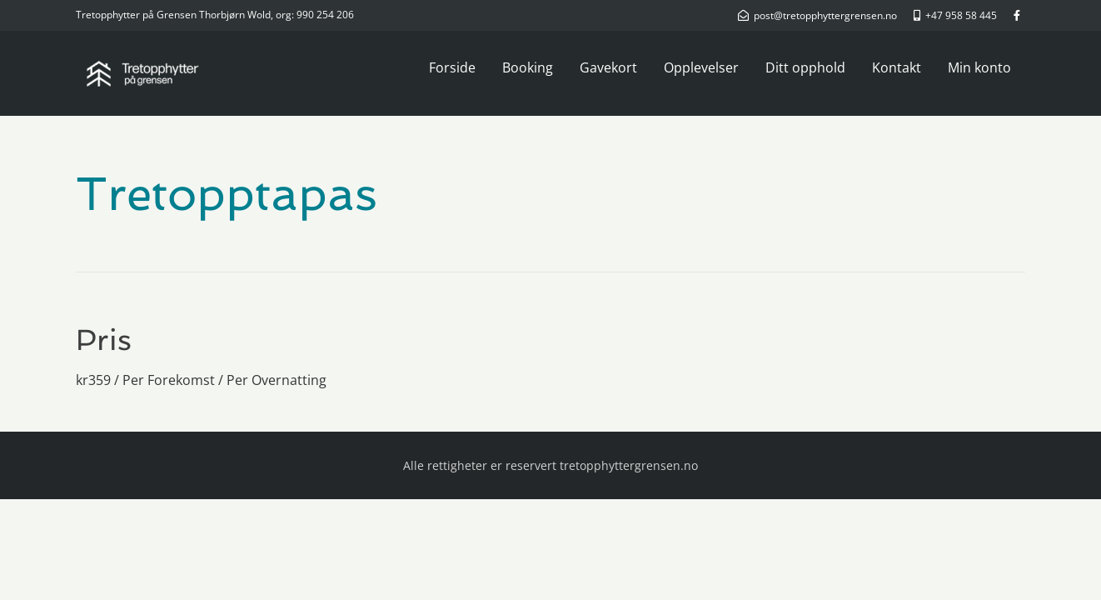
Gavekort (608, 67)
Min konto (979, 67)
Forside (452, 67)
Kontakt (896, 67)
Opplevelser (701, 67)
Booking (527, 67)
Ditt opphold (805, 67)
